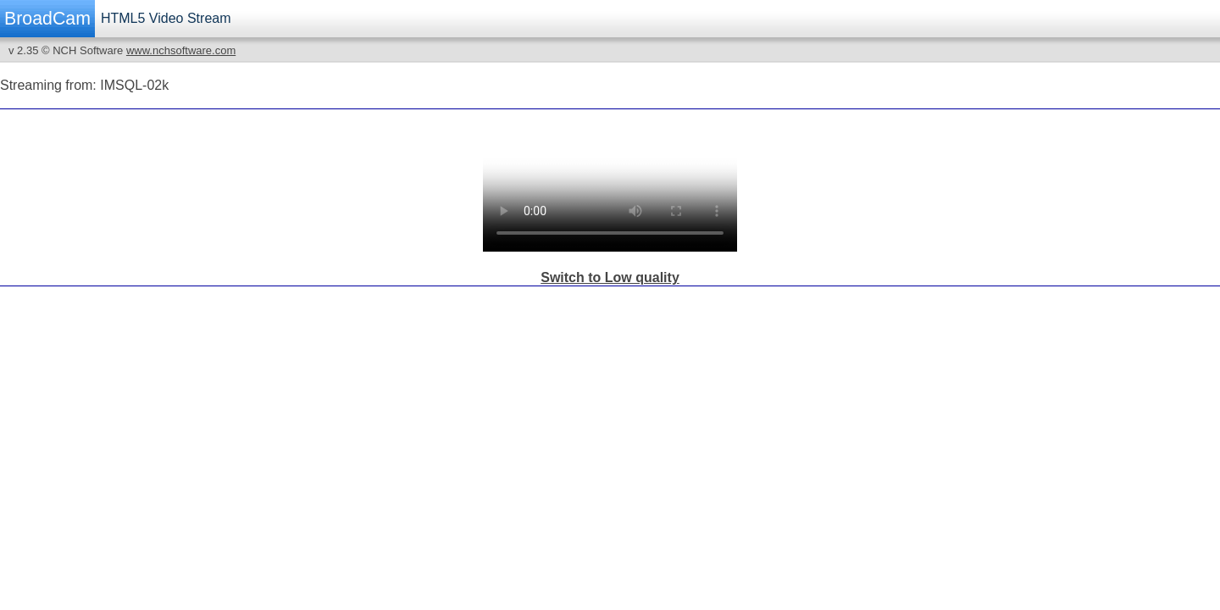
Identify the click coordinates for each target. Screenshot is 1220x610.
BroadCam (47, 18)
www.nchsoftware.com (181, 50)
